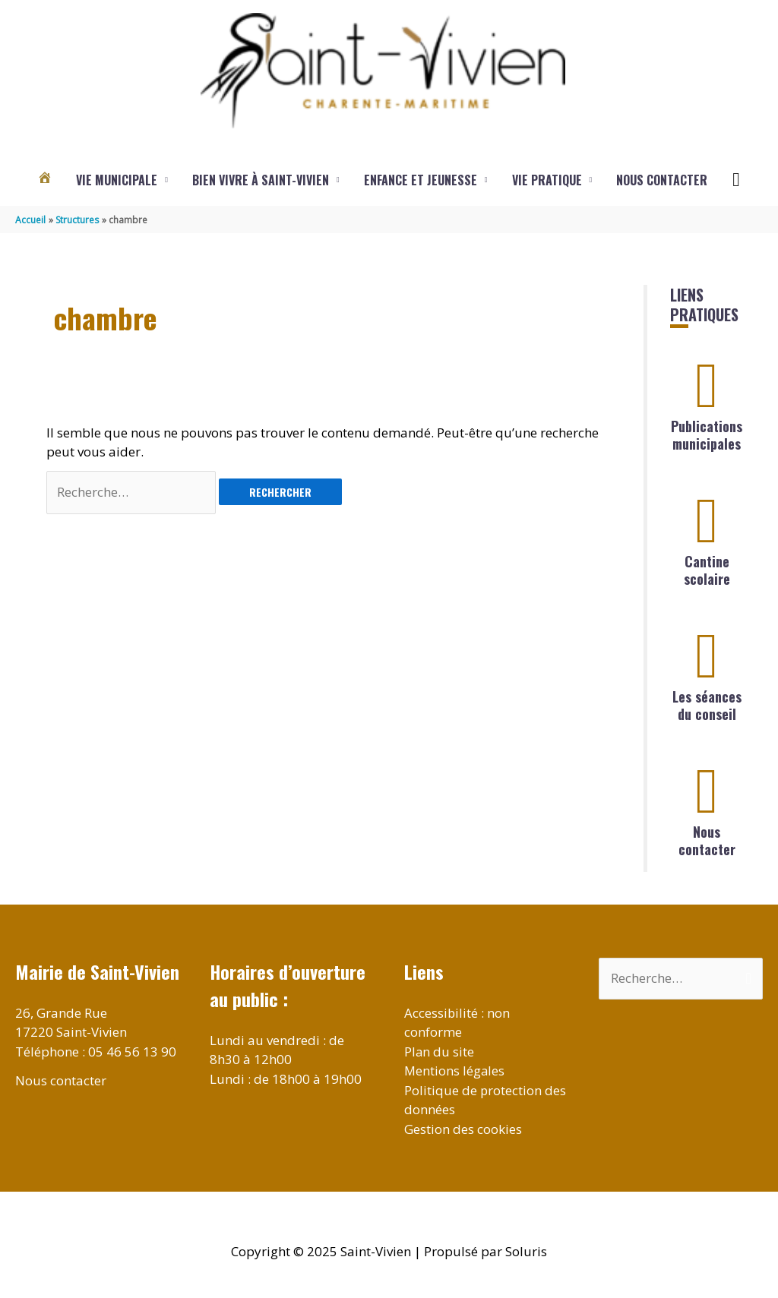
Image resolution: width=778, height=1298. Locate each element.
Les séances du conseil (707, 705)
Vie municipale (116, 180)
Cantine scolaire (707, 570)
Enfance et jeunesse (420, 180)
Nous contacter (661, 180)
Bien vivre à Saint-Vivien (260, 180)
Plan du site (439, 1051)
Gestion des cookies (463, 1129)
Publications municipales (706, 434)
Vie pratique (547, 180)
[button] (735, 180)
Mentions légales (455, 1070)
